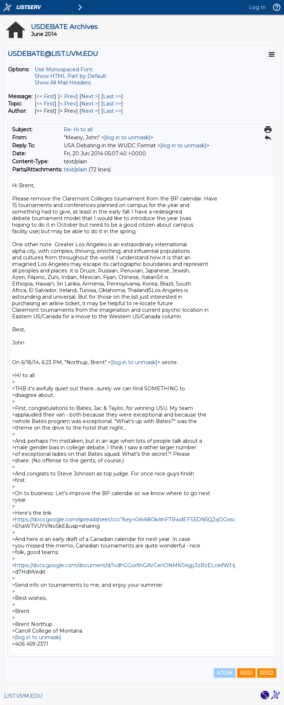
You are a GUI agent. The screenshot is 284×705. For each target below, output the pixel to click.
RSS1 (246, 673)
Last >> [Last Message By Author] (112, 111)
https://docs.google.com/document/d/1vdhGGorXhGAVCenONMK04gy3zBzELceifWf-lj (125, 565)
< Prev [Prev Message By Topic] (68, 103)
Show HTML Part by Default (70, 76)
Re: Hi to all (78, 129)
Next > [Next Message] (89, 96)
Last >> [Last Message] (112, 96)
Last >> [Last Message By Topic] (112, 103)
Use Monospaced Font (63, 69)
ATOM (225, 673)
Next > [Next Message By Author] (89, 111)
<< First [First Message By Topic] (45, 103)
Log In (257, 7)
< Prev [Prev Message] (68, 96)
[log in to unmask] (127, 137)
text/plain (75, 169)
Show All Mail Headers (63, 82)
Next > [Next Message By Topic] (89, 103)
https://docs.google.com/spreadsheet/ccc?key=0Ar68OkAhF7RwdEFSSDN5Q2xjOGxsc (125, 519)
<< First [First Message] (45, 96)
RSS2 (266, 673)
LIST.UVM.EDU (23, 696)
